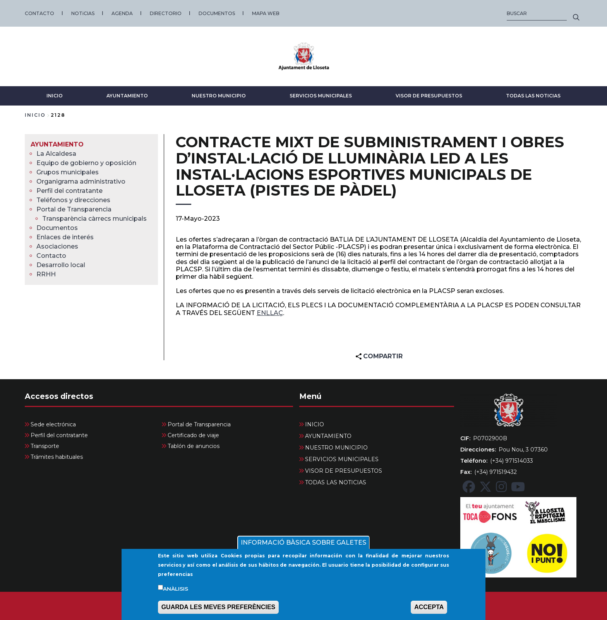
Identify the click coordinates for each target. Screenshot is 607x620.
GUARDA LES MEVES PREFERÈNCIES (218, 611)
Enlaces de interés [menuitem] (65, 237)
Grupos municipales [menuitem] (67, 172)
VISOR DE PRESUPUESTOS (429, 96)
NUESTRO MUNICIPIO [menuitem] (336, 447)
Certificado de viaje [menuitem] (193, 435)
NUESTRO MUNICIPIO (219, 96)
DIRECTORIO (166, 13)
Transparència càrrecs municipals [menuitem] (94, 218)
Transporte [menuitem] (45, 446)
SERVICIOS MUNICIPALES (321, 96)
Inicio (35, 115)
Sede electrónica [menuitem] (53, 424)
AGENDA (122, 13)
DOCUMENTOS (217, 13)
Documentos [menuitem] (57, 228)
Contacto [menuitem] (51, 255)
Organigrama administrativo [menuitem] (80, 181)
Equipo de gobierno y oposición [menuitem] (86, 163)
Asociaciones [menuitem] (57, 246)
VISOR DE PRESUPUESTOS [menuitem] (343, 471)
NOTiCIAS (82, 13)
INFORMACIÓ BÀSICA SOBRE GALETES (303, 546)
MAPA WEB (265, 13)
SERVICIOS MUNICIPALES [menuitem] (342, 459)
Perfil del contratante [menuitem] (69, 190)
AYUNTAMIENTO (127, 96)
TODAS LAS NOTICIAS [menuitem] (335, 482)
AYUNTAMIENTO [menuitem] (57, 144)
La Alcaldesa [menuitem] (56, 153)
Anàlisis (175, 592)
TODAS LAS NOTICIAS (533, 96)
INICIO (54, 96)
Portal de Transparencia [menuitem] (73, 209)
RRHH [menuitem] (46, 274)
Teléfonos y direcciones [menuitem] (73, 200)
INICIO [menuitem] (314, 424)
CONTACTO (39, 13)
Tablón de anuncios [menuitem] (193, 446)
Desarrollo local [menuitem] (60, 265)
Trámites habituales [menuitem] (57, 457)
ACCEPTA (429, 611)
